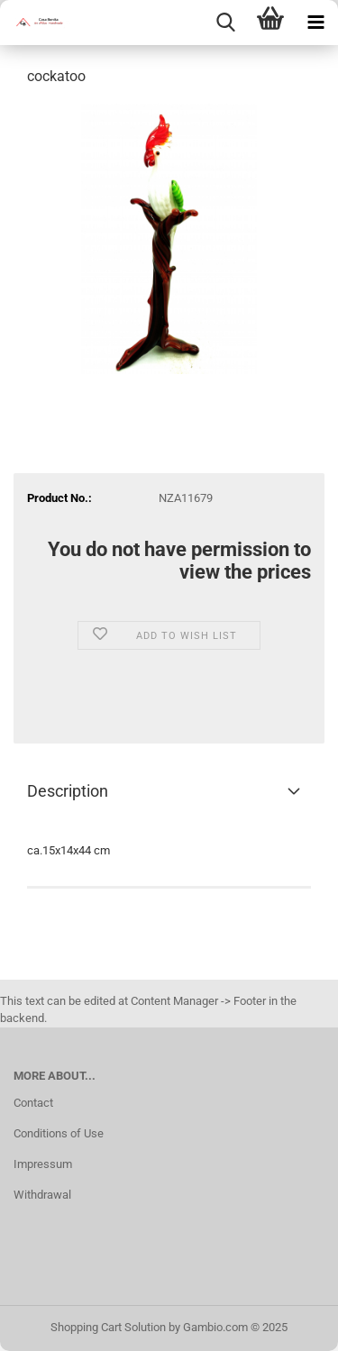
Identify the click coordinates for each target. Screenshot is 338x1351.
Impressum (43, 1164)
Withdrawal (42, 1194)
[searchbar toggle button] (225, 22)
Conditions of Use (59, 1133)
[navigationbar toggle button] (315, 22)
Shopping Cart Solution (108, 1327)
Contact (33, 1102)
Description (67, 790)
